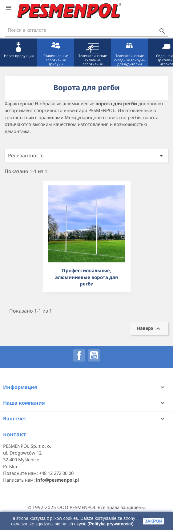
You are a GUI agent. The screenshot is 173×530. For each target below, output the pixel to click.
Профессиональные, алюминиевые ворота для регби (86, 277)
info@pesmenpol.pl (57, 480)
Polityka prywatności (110, 523)
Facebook (79, 355)
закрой (153, 521)
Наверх (149, 328)
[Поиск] (86, 30)
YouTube (94, 355)
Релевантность (86, 156)
